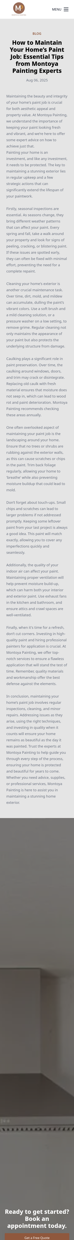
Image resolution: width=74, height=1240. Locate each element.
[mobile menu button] (66, 9)
